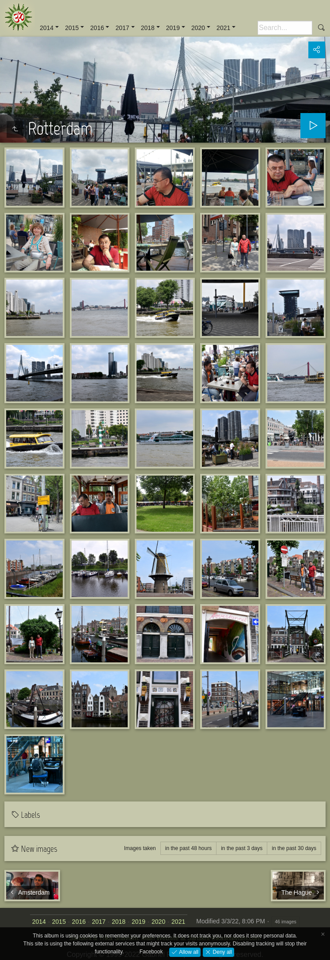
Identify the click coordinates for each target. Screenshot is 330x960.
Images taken (140, 848)
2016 (97, 27)
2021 (223, 27)
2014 (46, 27)
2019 (173, 27)
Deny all (221, 952)
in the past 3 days (241, 848)
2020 (198, 27)
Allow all (188, 952)
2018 (148, 27)
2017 (122, 27)
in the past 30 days (294, 848)
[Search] (285, 28)
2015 (72, 27)
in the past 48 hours (188, 848)
